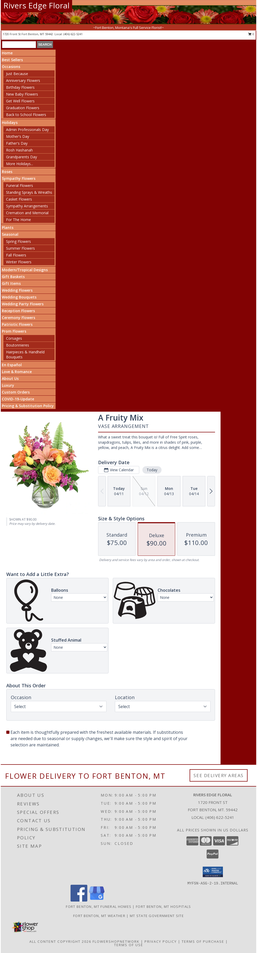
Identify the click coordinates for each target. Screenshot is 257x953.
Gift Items (11, 283)
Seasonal (10, 234)
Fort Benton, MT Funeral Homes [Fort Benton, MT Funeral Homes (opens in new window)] (98, 906)
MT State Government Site (157, 915)
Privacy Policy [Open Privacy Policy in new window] (160, 941)
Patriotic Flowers (17, 324)
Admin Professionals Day (27, 129)
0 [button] (251, 34)
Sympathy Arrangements (27, 205)
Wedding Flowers (17, 290)
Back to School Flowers (26, 114)
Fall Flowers (16, 255)
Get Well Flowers (20, 100)
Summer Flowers (20, 248)
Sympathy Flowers (18, 178)
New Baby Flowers (22, 94)
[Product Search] (19, 44)
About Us (10, 378)
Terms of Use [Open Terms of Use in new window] (128, 944)
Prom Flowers (14, 331)
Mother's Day (17, 136)
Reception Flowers (18, 310)
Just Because (17, 73)
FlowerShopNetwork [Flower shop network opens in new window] (116, 941)
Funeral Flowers (19, 185)
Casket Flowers (19, 199)
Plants (7, 227)
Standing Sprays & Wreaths (29, 192)
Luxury (8, 385)
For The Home (18, 219)
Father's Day (17, 143)
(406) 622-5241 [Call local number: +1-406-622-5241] (73, 34)
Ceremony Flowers (18, 317)
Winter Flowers (18, 261)
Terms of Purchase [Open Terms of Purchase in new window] (203, 941)
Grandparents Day (21, 156)
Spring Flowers (18, 241)
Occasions (11, 66)
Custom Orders (16, 392)
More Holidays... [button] (19, 163)
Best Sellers (12, 59)
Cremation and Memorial (27, 212)
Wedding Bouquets (19, 297)
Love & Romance (17, 371)
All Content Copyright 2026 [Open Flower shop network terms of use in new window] (60, 941)
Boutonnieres (17, 345)
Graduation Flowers (22, 107)
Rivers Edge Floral (36, 5)
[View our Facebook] (79, 900)
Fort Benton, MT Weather (99, 915)
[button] (213, 872)
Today (152, 469)
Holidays (10, 122)
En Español (12, 364)
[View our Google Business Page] (96, 900)
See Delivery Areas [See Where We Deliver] (219, 775)
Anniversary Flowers (23, 80)
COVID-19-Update (18, 398)
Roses (7, 171)
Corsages (14, 338)
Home (7, 52)
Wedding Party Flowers (23, 303)
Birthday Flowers (20, 87)
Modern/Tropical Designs (25, 269)
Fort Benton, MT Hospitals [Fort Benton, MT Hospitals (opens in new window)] (163, 906)
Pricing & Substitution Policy (28, 405)
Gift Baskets (13, 276)
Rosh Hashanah (19, 150)
